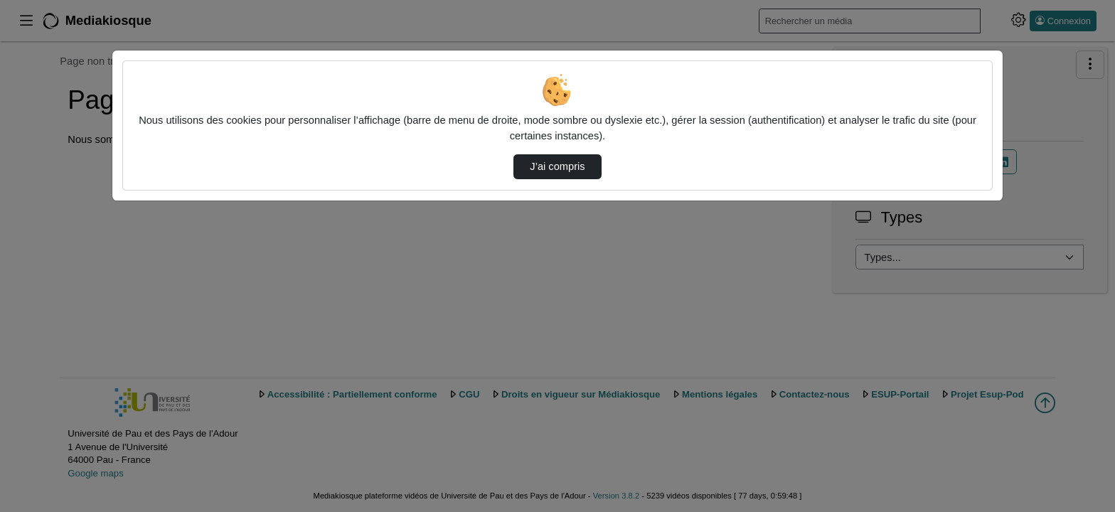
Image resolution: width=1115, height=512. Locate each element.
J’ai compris (557, 166)
